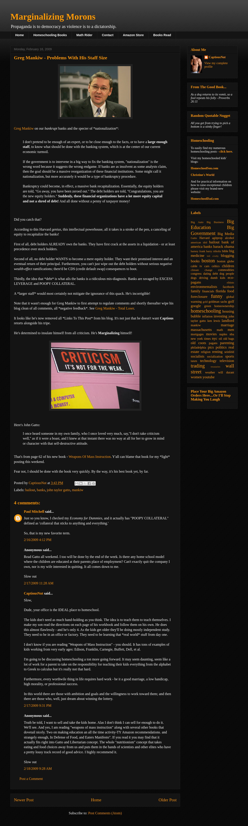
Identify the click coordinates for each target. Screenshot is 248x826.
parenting (227, 343)
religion (206, 352)
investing (220, 316)
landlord (228, 321)
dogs (193, 278)
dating (207, 273)
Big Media (225, 234)
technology (208, 361)
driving (203, 278)
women (196, 377)
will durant (226, 372)
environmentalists (204, 287)
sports (229, 356)
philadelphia (198, 347)
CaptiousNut (33, 593)
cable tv (196, 266)
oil (220, 338)
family (195, 291)
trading (198, 366)
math (220, 330)
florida (221, 291)
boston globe (225, 261)
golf (231, 301)
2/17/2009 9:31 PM (37, 705)
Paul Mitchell (34, 511)
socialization (215, 356)
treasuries (215, 366)
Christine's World (202, 175)
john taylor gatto (58, 490)
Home (19, 35)
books (195, 261)
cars (207, 266)
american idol (199, 242)
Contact (107, 35)
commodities (226, 270)
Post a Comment (31, 779)
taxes (194, 361)
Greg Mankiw (24, 128)
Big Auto (197, 222)
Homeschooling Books (50, 35)
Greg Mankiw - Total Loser (114, 308)
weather (210, 372)
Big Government (212, 230)
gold (205, 301)
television (227, 361)
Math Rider (84, 35)
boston (208, 260)
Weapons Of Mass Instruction (90, 457)
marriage (227, 325)
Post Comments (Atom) (105, 813)
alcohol (229, 238)
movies (211, 334)
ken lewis (213, 321)
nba (232, 334)
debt (215, 273)
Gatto (194, 238)
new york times (201, 338)
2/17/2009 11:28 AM (38, 583)
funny (216, 296)
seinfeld (229, 352)
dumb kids (217, 278)
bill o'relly (213, 256)
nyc (214, 338)
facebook (228, 287)
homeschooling (206, 311)
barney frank (198, 251)
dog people (226, 273)
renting (217, 352)
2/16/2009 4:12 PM (37, 540)
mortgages (197, 334)
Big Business (215, 222)
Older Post (167, 800)
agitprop (217, 238)
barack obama (223, 246)
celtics (216, 266)
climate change (201, 270)
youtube (209, 377)
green (207, 306)
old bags (228, 338)
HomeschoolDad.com (205, 198)
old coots (198, 343)
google (196, 306)
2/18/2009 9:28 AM (38, 768)
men (231, 330)
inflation (207, 316)
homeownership (224, 306)
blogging (227, 256)
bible (225, 251)
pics (211, 347)
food (230, 291)
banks (41, 490)
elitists (230, 282)
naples (223, 334)
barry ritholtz (213, 251)
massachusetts (201, 330)
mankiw (78, 490)
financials (208, 291)
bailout (30, 490)
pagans (213, 343)
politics (221, 347)
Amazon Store (133, 35)
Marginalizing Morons (52, 17)
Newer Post (24, 800)
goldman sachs (218, 301)
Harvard (204, 238)
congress (196, 273)
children (228, 266)
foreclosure (199, 297)
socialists (197, 356)
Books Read (162, 35)
